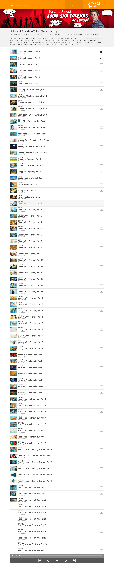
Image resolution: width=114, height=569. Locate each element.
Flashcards (26, 6)
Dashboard (18, 6)
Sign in (78, 6)
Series (12, 6)
